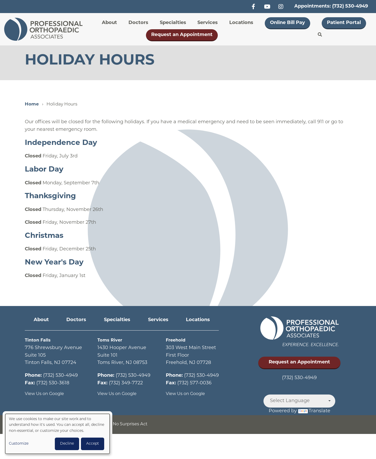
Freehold (176, 340)
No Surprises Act (137, 424)
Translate (314, 411)
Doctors (138, 22)
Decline (67, 444)
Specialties (173, 22)
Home (32, 104)
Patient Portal (344, 22)
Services (207, 22)
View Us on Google (47, 393)
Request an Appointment (182, 34)
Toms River (111, 340)
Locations (241, 22)
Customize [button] (18, 444)
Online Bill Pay (287, 22)
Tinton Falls (39, 340)
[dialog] (57, 434)
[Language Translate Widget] (299, 401)
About (109, 22)
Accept (92, 444)
